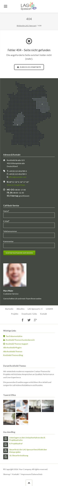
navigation (5, 6)
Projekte (14, 314)
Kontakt (43, 314)
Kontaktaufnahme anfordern (19, 253)
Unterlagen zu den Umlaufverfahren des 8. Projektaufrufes (27, 438)
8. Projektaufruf (15, 443)
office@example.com (17, 177)
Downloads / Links (29, 314)
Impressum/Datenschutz (31, 474)
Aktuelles (20, 309)
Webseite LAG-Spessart (26, 26)
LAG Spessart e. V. (35, 309)
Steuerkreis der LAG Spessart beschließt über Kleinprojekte (28, 450)
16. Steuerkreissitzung (18, 455)
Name (7, 211)
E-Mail (7, 221)
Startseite (9, 309)
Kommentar (8, 241)
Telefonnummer (10, 231)
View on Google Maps (16, 185)
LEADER (49, 309)
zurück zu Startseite (30, 67)
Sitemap (6, 474)
